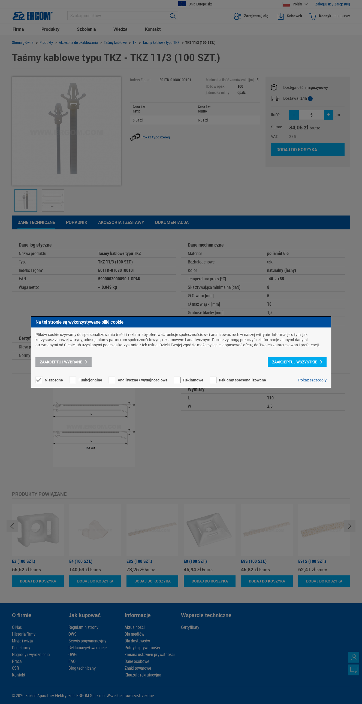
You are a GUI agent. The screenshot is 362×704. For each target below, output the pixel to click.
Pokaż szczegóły (312, 380)
